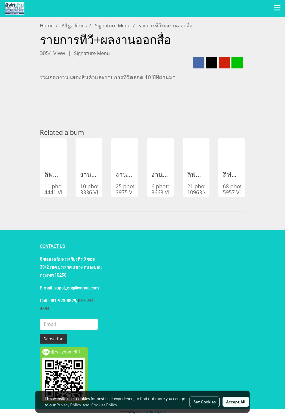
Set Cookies (204, 401)
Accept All (235, 401)
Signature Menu (92, 53)
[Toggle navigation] (277, 8)
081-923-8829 (62, 300)
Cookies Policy (104, 404)
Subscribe (53, 339)
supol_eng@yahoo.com (76, 288)
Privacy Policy (69, 404)
